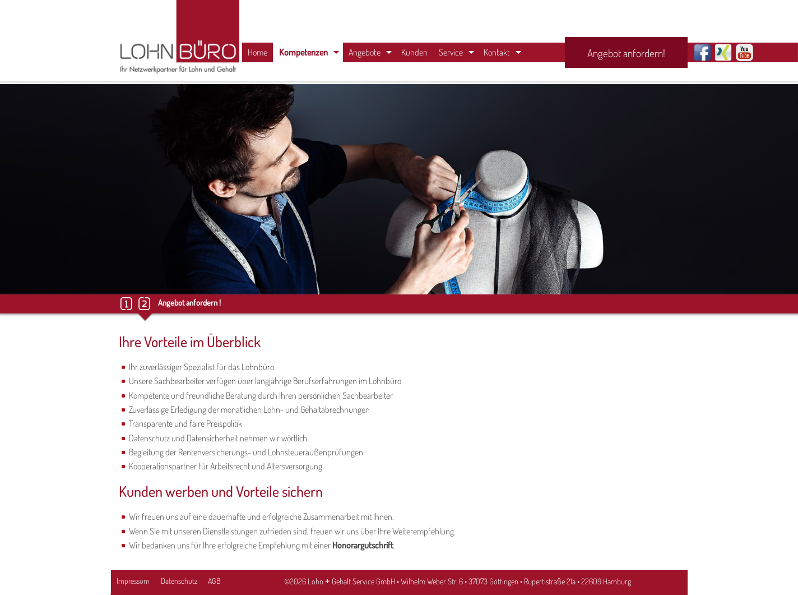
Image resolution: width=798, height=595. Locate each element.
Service (451, 52)
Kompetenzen (303, 52)
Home (257, 52)
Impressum (133, 580)
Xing (723, 52)
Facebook (702, 52)
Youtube (744, 52)
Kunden (414, 52)
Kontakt (497, 52)
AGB (214, 580)
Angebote (365, 52)
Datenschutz (179, 580)
